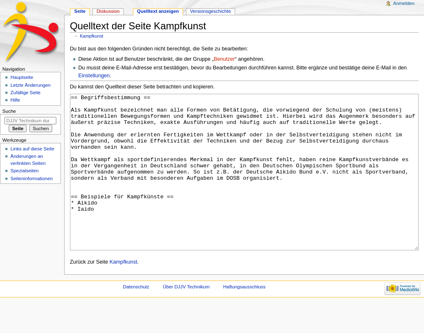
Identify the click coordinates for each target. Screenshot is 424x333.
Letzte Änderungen (30, 85)
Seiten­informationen (31, 178)
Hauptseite (21, 77)
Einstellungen (94, 75)
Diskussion (108, 11)
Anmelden (404, 3)
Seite (79, 11)
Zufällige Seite (25, 92)
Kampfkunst (91, 35)
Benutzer (224, 59)
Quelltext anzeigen (158, 11)
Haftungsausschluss (244, 317)
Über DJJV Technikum (186, 317)
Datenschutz (136, 317)
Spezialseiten (24, 170)
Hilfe (15, 100)
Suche (9, 111)
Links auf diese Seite (32, 148)
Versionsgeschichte (210, 11)
